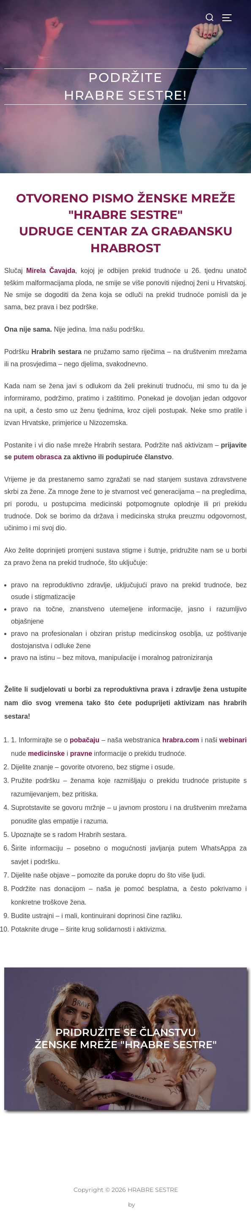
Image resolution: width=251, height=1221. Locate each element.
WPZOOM (152, 1204)
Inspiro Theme (105, 1204)
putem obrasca (38, 457)
